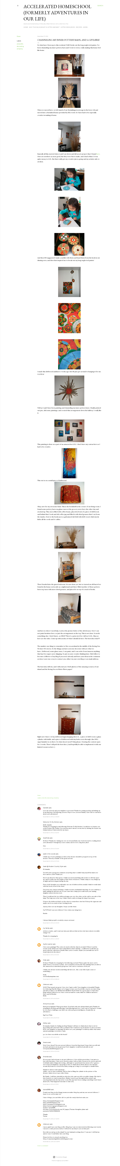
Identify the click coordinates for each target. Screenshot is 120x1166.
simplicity (20, 49)
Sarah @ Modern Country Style (53, 866)
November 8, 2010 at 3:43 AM (51, 923)
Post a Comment (42, 1145)
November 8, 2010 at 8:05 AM (51, 998)
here (98, 154)
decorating (20, 46)
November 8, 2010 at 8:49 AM (51, 1037)
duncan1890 (65, 1160)
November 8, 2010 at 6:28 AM (51, 979)
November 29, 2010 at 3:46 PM (51, 1141)
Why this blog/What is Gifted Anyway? (44, 27)
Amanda (46, 1057)
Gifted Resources (68, 27)
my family (46, 928)
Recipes (79, 27)
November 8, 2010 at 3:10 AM (51, 848)
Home (26, 27)
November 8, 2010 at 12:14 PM (51, 1051)
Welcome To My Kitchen (51, 822)
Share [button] (19, 36)
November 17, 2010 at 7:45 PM (51, 1119)
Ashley (45, 1023)
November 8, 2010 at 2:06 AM (51, 816)
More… (85, 27)
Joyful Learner (47, 944)
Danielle (45, 808)
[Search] (100, 5)
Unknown (46, 984)
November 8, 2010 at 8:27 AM (51, 1017)
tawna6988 (47, 1089)
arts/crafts (20, 44)
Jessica (45, 1042)
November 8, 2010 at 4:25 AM (51, 938)
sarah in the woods (49, 854)
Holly (44, 960)
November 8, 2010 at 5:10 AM (51, 954)
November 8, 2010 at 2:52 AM (51, 832)
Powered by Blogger (60, 1157)
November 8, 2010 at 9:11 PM (50, 1084)
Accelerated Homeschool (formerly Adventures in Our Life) (57, 12)
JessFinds (46, 838)
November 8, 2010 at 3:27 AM (51, 861)
